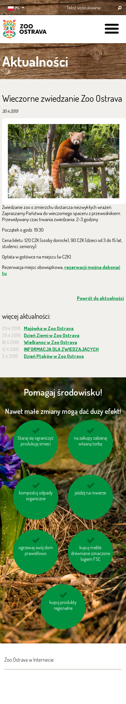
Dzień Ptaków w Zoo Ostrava (54, 356)
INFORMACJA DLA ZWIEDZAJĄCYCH (61, 349)
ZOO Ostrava (25, 30)
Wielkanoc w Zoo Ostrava (50, 342)
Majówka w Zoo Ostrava (49, 328)
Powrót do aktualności (100, 298)
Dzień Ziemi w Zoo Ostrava (51, 335)
